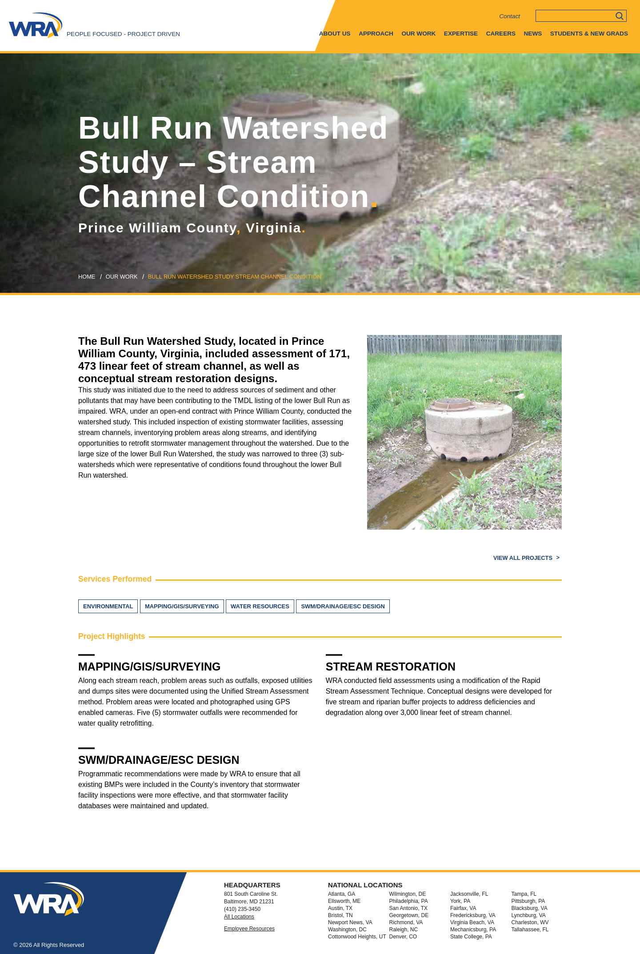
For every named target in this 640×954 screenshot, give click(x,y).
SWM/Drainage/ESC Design (343, 606)
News (533, 33)
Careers (501, 33)
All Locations (239, 917)
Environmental (108, 606)
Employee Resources (249, 929)
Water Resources (260, 606)
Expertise (461, 33)
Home (86, 276)
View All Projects (523, 558)
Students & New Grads (589, 33)
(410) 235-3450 (242, 909)
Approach (376, 33)
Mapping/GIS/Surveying (182, 606)
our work (122, 276)
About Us (335, 33)
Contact (509, 16)
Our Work (418, 33)
